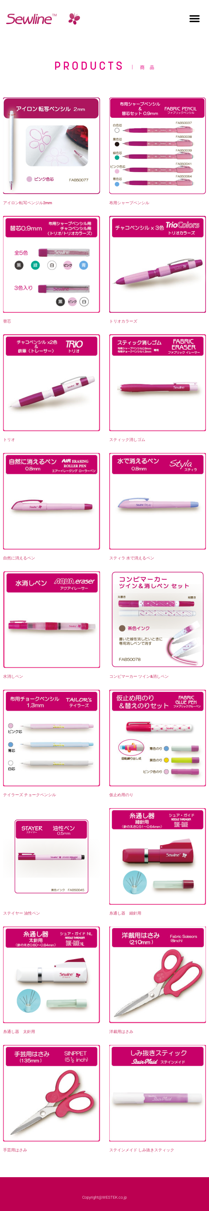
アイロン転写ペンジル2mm (27, 203)
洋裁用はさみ (121, 1031)
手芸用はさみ (15, 1150)
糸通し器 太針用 (19, 1031)
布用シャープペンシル (129, 203)
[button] (194, 18)
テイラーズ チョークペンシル (29, 794)
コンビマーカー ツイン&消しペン (139, 676)
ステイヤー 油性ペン (21, 913)
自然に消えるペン (19, 558)
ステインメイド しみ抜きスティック (141, 1150)
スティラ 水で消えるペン (131, 558)
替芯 (7, 321)
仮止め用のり (121, 794)
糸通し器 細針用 (125, 913)
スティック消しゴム (127, 439)
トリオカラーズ (123, 321)
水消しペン (13, 676)
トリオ (9, 439)
